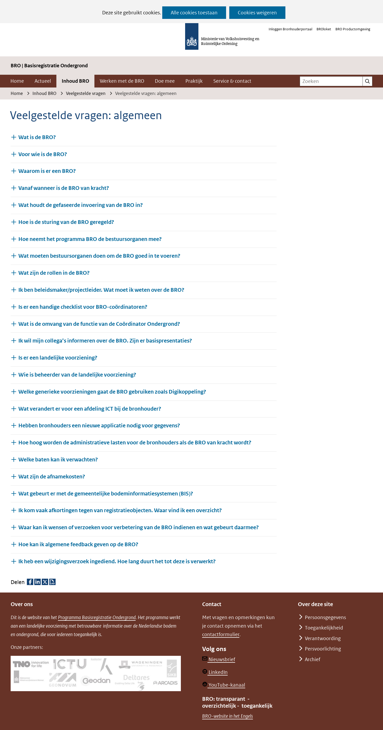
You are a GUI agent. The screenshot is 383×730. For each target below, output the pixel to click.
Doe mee (165, 81)
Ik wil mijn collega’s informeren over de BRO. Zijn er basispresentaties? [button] (105, 340)
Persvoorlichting (323, 649)
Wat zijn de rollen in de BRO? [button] (54, 272)
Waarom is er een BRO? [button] (47, 170)
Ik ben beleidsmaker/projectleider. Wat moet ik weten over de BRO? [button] (101, 289)
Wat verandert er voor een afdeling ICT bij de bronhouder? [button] (89, 408)
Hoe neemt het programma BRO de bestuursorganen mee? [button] (90, 239)
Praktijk (194, 81)
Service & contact (232, 81)
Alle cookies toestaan (194, 13)
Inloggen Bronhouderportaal (290, 29)
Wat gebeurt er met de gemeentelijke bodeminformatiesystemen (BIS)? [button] (105, 493)
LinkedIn (215, 672)
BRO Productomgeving (352, 29)
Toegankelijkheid (324, 628)
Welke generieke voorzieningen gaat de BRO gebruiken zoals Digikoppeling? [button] (112, 391)
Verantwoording (323, 638)
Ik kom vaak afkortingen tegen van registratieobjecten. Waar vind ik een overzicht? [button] (120, 510)
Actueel (43, 81)
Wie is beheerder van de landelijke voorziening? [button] (77, 374)
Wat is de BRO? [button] (37, 137)
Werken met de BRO (122, 81)
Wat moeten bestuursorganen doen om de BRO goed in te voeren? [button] (99, 255)
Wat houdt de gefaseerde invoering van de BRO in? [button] (80, 204)
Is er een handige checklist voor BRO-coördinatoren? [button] (82, 306)
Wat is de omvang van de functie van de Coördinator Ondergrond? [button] (99, 323)
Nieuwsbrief (218, 659)
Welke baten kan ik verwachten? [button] (58, 459)
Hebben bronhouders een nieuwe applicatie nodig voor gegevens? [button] (99, 425)
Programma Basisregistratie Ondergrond (97, 617)
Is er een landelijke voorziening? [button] (57, 357)
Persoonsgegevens (325, 617)
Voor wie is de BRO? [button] (42, 154)
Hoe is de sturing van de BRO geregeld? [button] (66, 222)
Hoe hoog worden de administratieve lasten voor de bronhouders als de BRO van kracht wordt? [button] (134, 442)
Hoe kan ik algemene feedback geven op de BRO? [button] (78, 544)
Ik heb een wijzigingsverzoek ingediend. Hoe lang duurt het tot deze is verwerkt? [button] (117, 561)
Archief (312, 659)
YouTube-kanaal (223, 685)
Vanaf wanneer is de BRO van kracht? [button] (63, 187)
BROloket (324, 29)
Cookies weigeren (257, 13)
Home (17, 81)
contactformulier (220, 634)
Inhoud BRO (75, 81)
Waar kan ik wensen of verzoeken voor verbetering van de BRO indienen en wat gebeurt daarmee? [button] (138, 527)
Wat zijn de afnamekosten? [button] (51, 476)
